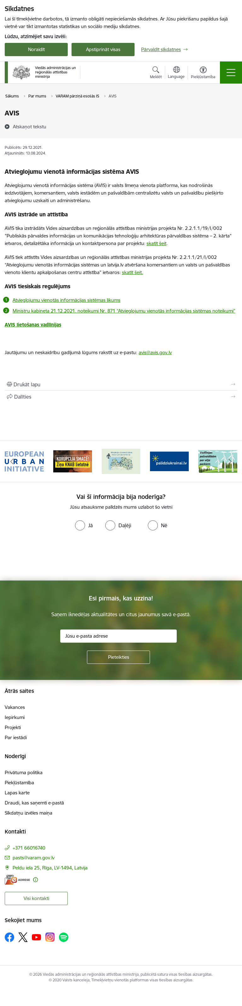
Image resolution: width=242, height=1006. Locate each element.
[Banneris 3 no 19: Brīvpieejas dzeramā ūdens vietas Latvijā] (121, 461)
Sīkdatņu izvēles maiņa (28, 813)
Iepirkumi (15, 717)
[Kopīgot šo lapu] (121, 397)
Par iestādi (16, 737)
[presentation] (53, 557)
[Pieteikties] (118, 657)
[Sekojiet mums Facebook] (9, 937)
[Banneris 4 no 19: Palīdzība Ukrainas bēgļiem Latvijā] (169, 461)
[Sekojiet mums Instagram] (50, 937)
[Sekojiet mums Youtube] (36, 937)
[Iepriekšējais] (12, 461)
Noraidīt (36, 49)
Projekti (13, 727)
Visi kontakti (36, 898)
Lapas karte (17, 793)
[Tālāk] (230, 461)
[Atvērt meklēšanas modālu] (156, 73)
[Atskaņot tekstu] (29, 126)
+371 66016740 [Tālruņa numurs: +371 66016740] (29, 848)
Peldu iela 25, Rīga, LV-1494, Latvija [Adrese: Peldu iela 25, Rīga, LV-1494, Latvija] (50, 868)
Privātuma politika (24, 772)
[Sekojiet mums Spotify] (63, 937)
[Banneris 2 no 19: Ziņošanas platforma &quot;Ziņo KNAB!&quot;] (72, 461)
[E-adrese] (17, 879)
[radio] (84, 525)
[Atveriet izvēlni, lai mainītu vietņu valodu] (176, 73)
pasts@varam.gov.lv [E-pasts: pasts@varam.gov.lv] (34, 858)
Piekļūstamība (19, 783)
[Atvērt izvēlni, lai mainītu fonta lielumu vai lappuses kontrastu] (203, 73)
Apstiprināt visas (103, 49)
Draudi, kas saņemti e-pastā (34, 803)
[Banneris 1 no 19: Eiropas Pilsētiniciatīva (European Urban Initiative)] (24, 461)
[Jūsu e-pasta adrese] (118, 636)
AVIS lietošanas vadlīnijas (33, 325)
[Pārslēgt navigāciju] (231, 72)
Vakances (15, 707)
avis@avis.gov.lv (155, 352)
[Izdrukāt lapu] (121, 384)
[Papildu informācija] (35, 879)
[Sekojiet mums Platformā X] (23, 937)
